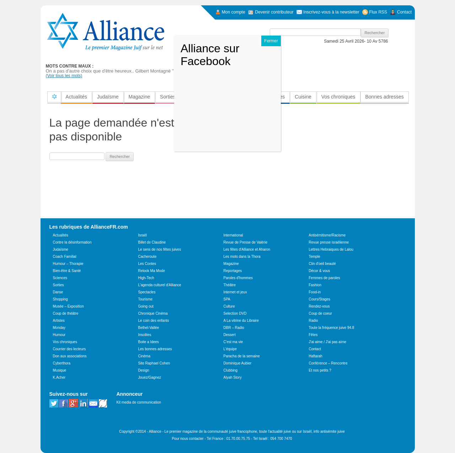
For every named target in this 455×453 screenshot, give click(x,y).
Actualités (76, 97)
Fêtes (313, 335)
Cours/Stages (320, 299)
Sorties (168, 97)
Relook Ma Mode (151, 271)
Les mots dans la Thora (242, 257)
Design (143, 370)
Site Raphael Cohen (154, 363)
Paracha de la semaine (242, 356)
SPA (227, 299)
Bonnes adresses (384, 97)
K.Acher (59, 377)
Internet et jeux (235, 292)
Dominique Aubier (238, 363)
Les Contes (147, 264)
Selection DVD (235, 313)
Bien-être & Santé (67, 271)
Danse (58, 292)
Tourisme (145, 299)
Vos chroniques (338, 97)
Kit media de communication (138, 402)
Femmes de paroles (324, 278)
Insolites (144, 335)
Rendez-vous (319, 306)
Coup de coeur (320, 313)
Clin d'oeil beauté (322, 264)
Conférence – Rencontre (328, 363)
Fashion (315, 285)
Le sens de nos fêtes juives (159, 249)
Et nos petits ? (320, 370)
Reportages (233, 271)
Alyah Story (233, 377)
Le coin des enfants (153, 321)
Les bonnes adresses (155, 349)
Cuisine (303, 97)
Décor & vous (319, 271)
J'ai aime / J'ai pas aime (328, 342)
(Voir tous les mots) (64, 75)
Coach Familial (64, 257)
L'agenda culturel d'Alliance (159, 285)
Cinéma (144, 356)
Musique (59, 370)
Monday (59, 328)
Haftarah (315, 356)
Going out (146, 306)
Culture (229, 306)
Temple (314, 257)
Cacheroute (147, 257)
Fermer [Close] (271, 40)
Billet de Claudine (152, 242)
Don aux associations (70, 356)
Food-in (315, 292)
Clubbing (230, 370)
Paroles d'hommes (238, 278)
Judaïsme (108, 97)
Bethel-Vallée (148, 328)
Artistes (59, 321)
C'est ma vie (233, 342)
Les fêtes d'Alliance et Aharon (247, 249)
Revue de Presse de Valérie (246, 242)
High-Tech (146, 278)
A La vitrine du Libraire (241, 321)
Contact (315, 349)
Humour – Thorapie (68, 264)
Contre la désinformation (72, 242)
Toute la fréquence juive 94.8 (331, 328)
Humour (59, 335)
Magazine (139, 97)
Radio (313, 321)
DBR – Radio (234, 328)
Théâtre (230, 285)
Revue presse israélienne (329, 242)
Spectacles (147, 292)
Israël (142, 235)
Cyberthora (61, 363)
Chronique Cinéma (153, 313)
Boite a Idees (148, 342)
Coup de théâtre (66, 313)
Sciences (60, 278)
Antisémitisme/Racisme (327, 235)
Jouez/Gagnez (149, 377)
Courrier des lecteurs (69, 349)
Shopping (60, 299)
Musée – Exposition (68, 306)
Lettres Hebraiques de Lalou (331, 249)
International (233, 235)
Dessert (230, 335)
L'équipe (230, 349)
